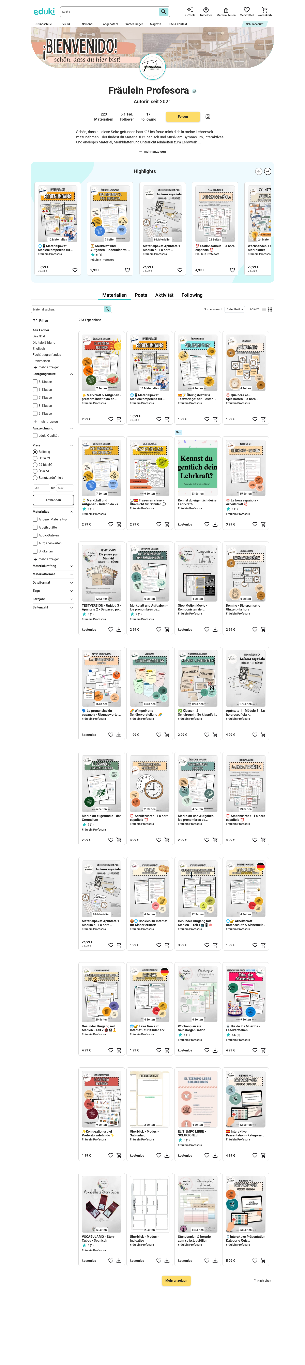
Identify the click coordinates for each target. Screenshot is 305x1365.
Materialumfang (53, 566)
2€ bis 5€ (45, 465)
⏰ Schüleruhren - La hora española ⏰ (149, 818)
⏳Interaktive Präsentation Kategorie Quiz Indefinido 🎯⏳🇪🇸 (245, 1238)
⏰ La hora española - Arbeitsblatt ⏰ (242, 502)
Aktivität (164, 295)
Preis (53, 445)
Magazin (155, 24)
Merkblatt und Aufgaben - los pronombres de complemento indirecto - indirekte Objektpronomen (149, 607)
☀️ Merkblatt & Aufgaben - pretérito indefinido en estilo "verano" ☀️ (101, 397)
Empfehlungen (134, 24)
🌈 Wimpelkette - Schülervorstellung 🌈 (146, 712)
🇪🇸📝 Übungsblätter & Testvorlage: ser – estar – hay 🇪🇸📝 (197, 397)
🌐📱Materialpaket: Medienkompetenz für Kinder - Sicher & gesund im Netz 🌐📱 (56, 248)
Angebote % (110, 24)
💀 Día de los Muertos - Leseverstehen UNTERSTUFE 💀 (243, 1028)
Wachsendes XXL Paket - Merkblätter (266, 248)
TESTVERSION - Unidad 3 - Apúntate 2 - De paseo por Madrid (101, 607)
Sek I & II (69, 24)
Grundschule (45, 24)
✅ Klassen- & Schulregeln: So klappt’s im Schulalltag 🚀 (197, 712)
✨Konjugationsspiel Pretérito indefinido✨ (98, 1133)
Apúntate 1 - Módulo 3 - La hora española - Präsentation (245, 712)
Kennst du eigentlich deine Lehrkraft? (197, 502)
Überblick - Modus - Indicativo (144, 1238)
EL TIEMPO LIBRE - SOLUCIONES (192, 1133)
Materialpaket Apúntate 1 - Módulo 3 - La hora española (162, 248)
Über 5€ (44, 471)
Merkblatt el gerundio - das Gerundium (101, 818)
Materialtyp (53, 511)
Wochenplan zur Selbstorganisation (191, 1028)
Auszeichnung (53, 428)
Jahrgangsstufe (53, 374)
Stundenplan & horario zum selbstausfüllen (194, 1238)
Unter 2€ (45, 458)
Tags (53, 591)
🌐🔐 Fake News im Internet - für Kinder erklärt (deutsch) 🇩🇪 (149, 1028)
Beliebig (44, 452)
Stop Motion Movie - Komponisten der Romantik (192, 607)
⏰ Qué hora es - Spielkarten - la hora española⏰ (241, 397)
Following (192, 295)
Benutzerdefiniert (51, 478)
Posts (141, 295)
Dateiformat (53, 582)
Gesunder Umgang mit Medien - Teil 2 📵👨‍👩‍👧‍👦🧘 (99, 1028)
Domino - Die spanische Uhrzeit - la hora (243, 607)
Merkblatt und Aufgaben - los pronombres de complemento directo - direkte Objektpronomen (197, 818)
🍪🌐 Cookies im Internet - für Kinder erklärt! (149, 923)
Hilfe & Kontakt (177, 24)
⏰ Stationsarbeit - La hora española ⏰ (215, 248)
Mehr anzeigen (152, 152)
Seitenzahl (53, 607)
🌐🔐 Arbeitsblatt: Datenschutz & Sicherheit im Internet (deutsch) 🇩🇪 (244, 923)
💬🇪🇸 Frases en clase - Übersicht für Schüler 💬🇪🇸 (148, 502)
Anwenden (53, 500)
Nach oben (262, 1280)
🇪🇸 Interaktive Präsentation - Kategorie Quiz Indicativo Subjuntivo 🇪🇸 (244, 1133)
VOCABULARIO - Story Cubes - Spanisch (98, 1238)
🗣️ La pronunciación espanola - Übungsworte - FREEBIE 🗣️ (101, 712)
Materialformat (53, 574)
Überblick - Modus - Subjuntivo (144, 1133)
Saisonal (89, 24)
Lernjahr (53, 599)
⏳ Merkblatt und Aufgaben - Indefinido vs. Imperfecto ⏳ (108, 248)
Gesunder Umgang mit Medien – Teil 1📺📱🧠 (195, 923)
